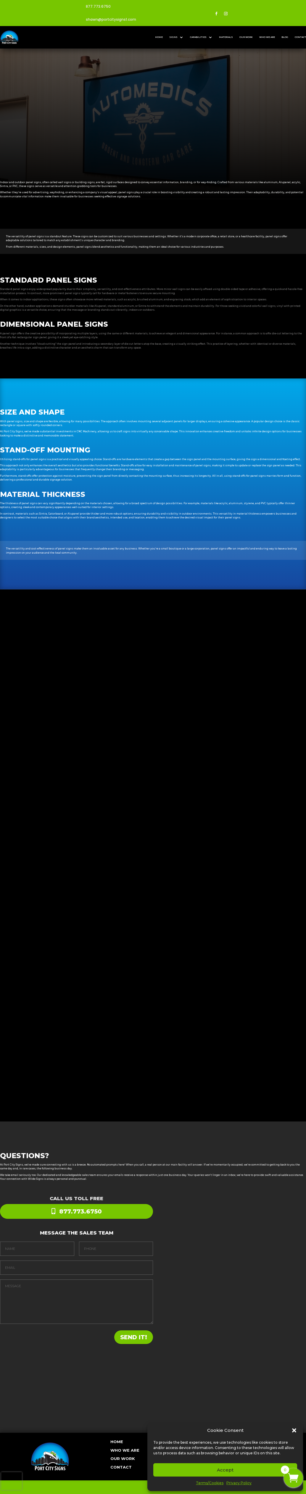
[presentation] (11, 1481)
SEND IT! (120, 1337)
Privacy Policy (239, 1483)
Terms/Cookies (209, 1483)
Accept (225, 1470)
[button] (294, 1430)
